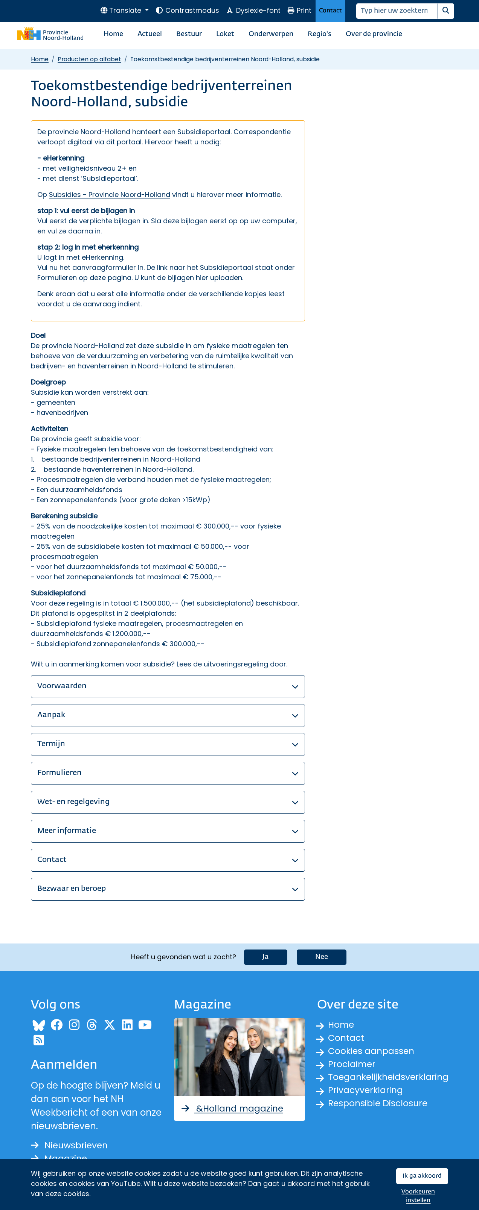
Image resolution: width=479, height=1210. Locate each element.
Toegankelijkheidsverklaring (390, 1078)
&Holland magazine (233, 1107)
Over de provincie (374, 34)
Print (299, 10)
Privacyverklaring (366, 1092)
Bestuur (189, 34)
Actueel (149, 34)
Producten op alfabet (89, 59)
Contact (330, 11)
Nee (321, 956)
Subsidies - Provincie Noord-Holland (109, 194)
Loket (225, 34)
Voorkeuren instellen (418, 1196)
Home (113, 34)
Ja (265, 956)
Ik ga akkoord (422, 1176)
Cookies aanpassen (372, 1051)
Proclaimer (352, 1065)
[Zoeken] (397, 11)
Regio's (319, 34)
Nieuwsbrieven (70, 1144)
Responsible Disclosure (379, 1105)
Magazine (59, 1158)
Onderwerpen (271, 34)
